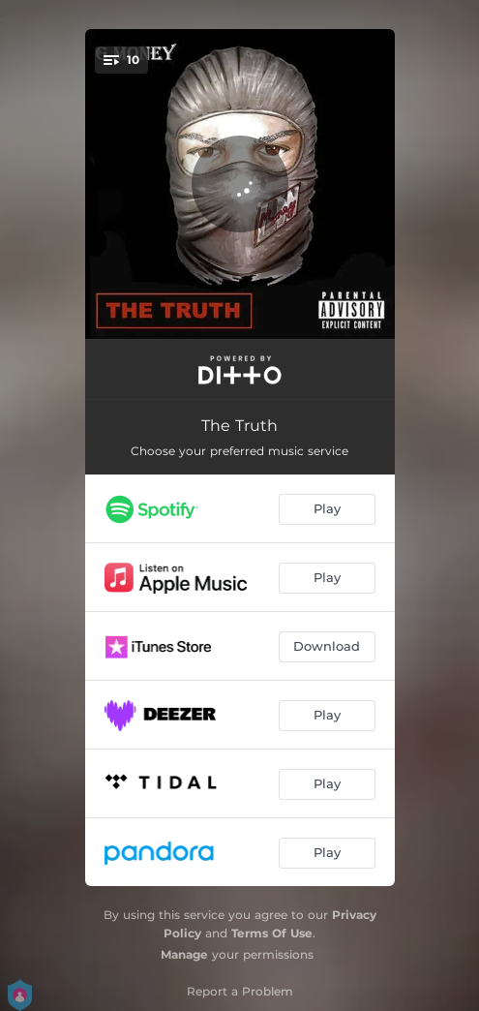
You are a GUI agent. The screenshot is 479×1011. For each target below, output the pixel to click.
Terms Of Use (272, 933)
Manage (184, 954)
